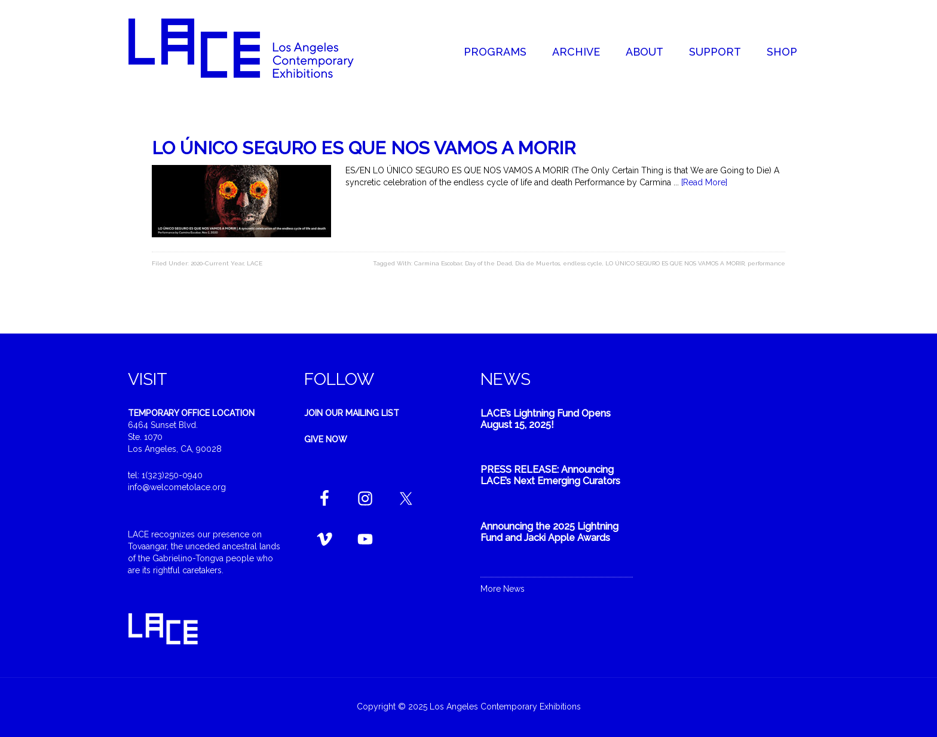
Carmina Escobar (438, 263)
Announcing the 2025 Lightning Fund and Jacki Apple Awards (549, 532)
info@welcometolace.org (177, 487)
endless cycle (582, 263)
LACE (254, 263)
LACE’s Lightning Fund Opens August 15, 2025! (545, 419)
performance (766, 263)
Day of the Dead (488, 263)
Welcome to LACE (253, 48)
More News (502, 589)
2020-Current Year (217, 263)
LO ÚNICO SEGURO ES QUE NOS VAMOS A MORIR (363, 147)
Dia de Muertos (537, 263)
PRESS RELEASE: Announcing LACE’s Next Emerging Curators (550, 475)
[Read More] (704, 182)
